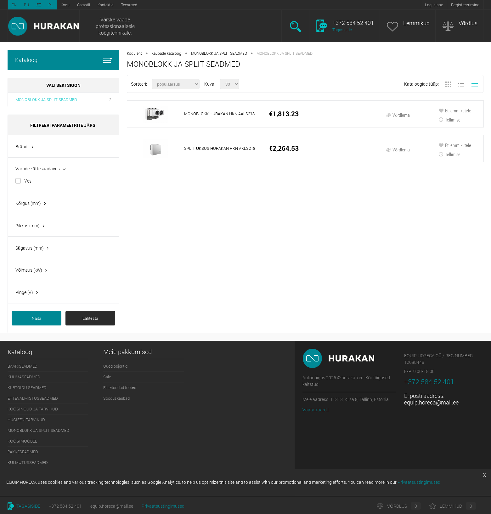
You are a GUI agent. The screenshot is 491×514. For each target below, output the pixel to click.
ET (39, 4)
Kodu (65, 4)
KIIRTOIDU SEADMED (27, 387)
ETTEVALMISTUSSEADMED (33, 398)
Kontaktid (106, 4)
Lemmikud (416, 23)
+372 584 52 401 (65, 506)
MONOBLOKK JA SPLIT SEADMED (46, 99)
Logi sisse (434, 5)
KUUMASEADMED (24, 377)
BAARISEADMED (22, 366)
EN (14, 4)
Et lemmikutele (454, 110)
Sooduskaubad (116, 398)
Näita (36, 318)
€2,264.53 (284, 148)
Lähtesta (90, 318)
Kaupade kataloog (166, 53)
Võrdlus (468, 23)
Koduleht (134, 53)
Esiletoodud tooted (119, 387)
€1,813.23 (284, 113)
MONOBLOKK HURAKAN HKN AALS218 (219, 113)
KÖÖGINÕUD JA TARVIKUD (33, 409)
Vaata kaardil (315, 410)
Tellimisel (449, 119)
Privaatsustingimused (163, 506)
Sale (107, 377)
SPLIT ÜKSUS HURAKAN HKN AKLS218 (219, 148)
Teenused (129, 4)
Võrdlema (398, 115)
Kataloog (63, 60)
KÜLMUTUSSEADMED (28, 462)
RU (26, 4)
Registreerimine (465, 5)
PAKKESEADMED (23, 452)
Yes (27, 181)
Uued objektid (115, 366)
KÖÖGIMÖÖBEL (22, 441)
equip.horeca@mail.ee (431, 402)
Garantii (83, 4)
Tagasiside (342, 29)
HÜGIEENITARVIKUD (26, 419)
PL (50, 4)
